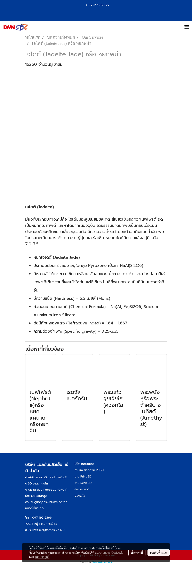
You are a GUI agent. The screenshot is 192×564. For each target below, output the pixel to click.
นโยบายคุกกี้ (42, 557)
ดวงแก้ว (79, 496)
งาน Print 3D (82, 476)
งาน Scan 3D (83, 483)
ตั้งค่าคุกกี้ (137, 552)
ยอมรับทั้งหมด (158, 552)
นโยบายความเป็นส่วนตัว (109, 552)
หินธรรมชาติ (81, 489)
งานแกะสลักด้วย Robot (89, 470)
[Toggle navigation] (186, 27)
